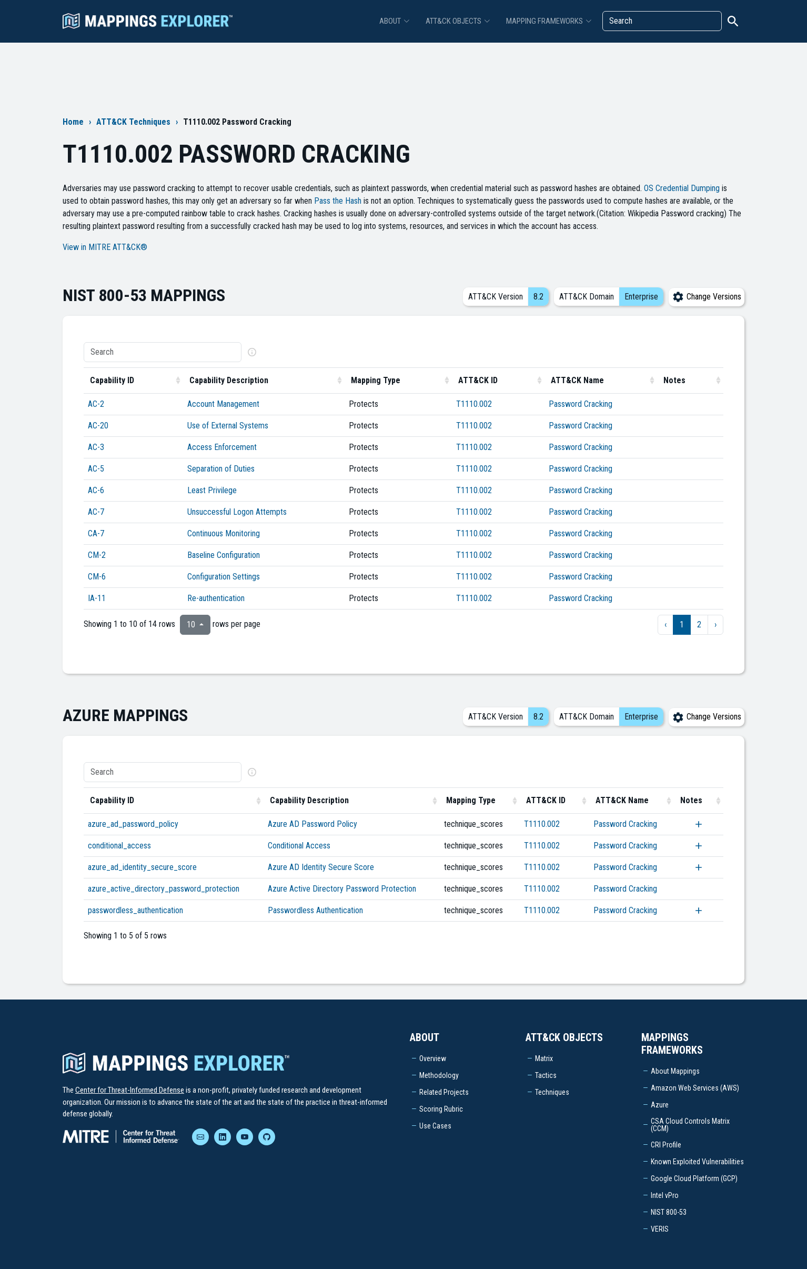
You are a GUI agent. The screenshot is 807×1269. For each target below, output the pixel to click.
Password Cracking (580, 404)
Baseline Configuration (223, 555)
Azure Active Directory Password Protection (342, 889)
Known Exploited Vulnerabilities (697, 1161)
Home (73, 122)
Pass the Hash (337, 201)
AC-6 (96, 490)
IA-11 (97, 598)
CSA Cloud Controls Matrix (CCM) (690, 1124)
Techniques (552, 1092)
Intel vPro (665, 1195)
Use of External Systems (227, 426)
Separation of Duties (221, 469)
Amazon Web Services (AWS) (695, 1088)
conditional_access (119, 846)
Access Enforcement (222, 447)
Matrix (544, 1058)
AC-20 (98, 426)
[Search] (662, 21)
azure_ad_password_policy (133, 824)
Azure (660, 1104)
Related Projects (444, 1092)
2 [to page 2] (699, 624)
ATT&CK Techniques (133, 122)
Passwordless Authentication (315, 910)
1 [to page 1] (682, 624)
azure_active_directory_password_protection (163, 889)
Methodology (439, 1075)
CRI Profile (666, 1144)
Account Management (223, 404)
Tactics (546, 1075)
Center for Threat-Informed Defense (129, 1090)
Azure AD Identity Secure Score (321, 867)
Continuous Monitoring (223, 533)
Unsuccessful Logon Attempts (237, 512)
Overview (432, 1058)
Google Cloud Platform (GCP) (694, 1178)
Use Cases (435, 1126)
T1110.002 (474, 404)
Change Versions (706, 297)
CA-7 (96, 533)
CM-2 (97, 555)
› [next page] (715, 624)
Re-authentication (216, 598)
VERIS (660, 1229)
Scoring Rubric (441, 1109)
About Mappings (675, 1071)
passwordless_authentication (135, 910)
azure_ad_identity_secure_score (142, 867)
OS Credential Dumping (682, 188)
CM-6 (97, 577)
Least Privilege (212, 490)
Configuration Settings (223, 577)
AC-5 (96, 469)
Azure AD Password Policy (312, 824)
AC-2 (96, 404)
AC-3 (96, 447)
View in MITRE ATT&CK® (105, 247)
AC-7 (96, 512)
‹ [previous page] (665, 624)
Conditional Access (299, 846)
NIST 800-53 (669, 1212)
